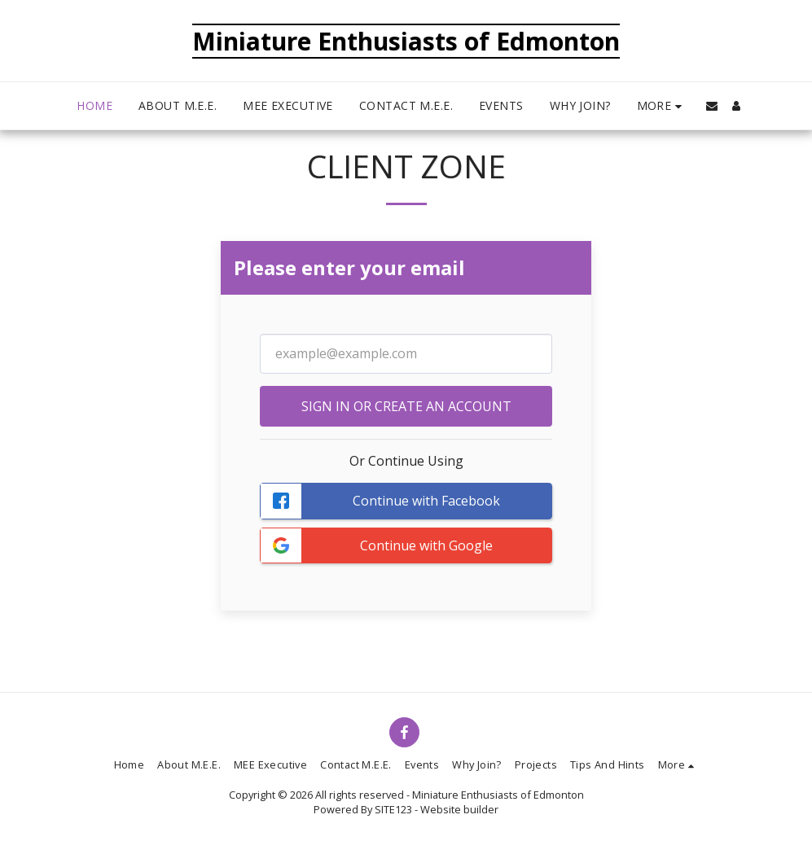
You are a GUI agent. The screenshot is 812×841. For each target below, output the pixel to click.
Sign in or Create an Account (406, 406)
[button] (711, 106)
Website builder (459, 809)
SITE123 (393, 809)
